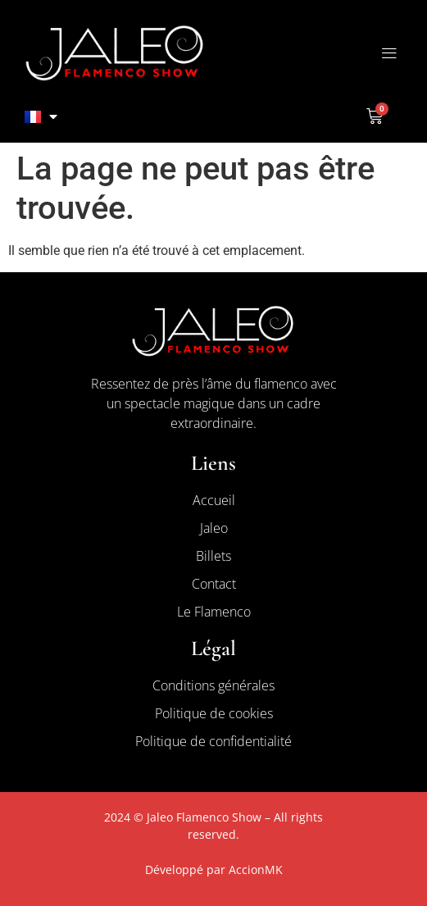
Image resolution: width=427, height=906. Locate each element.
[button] (388, 52)
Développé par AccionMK (214, 869)
